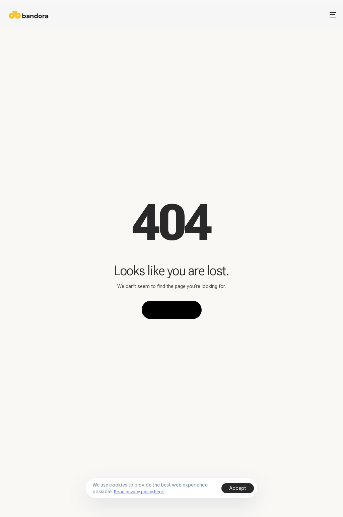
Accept (237, 488)
